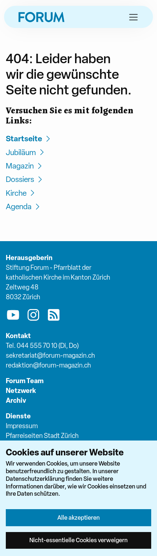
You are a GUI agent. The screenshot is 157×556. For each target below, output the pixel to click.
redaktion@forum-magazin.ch (48, 365)
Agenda (24, 206)
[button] (133, 17)
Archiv (16, 400)
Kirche (21, 193)
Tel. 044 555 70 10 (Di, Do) (42, 345)
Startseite (29, 138)
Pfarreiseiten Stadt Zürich (42, 435)
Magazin (25, 166)
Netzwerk (21, 390)
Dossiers (25, 179)
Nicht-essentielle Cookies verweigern (78, 540)
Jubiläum (26, 152)
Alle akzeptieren (78, 517)
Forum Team (25, 380)
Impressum (22, 426)
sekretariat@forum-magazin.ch (50, 355)
